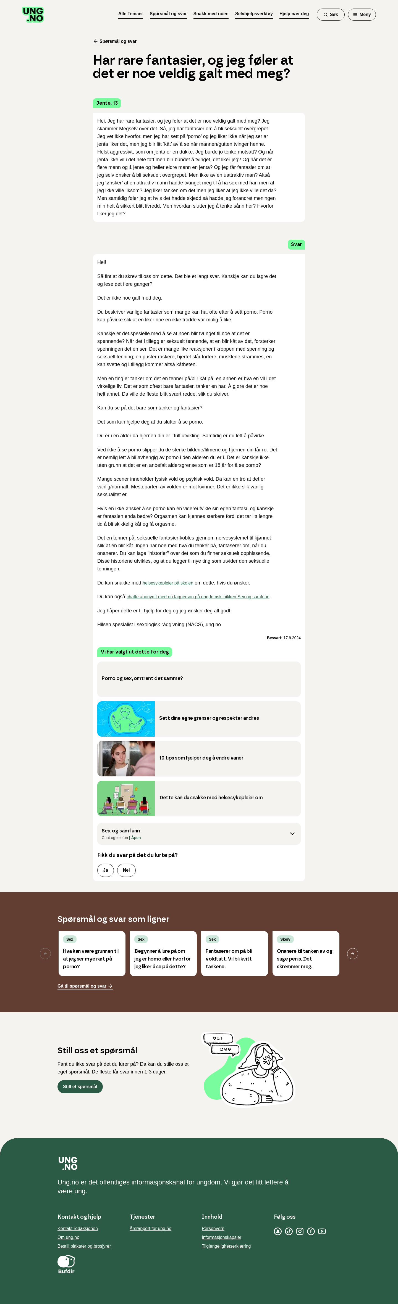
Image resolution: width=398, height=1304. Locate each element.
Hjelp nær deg (294, 13)
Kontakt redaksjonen (77, 1228)
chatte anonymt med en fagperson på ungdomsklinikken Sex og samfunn (198, 596)
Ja (105, 870)
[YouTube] (322, 1231)
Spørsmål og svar (168, 13)
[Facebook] (311, 1231)
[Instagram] (300, 1231)
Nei (126, 870)
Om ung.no (68, 1237)
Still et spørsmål (80, 1086)
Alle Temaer (130, 13)
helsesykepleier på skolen (168, 583)
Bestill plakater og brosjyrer (84, 1246)
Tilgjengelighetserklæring (226, 1246)
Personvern (213, 1228)
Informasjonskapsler (221, 1237)
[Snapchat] (278, 1231)
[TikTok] (289, 1231)
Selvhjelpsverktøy (254, 13)
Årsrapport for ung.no (150, 1228)
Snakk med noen (211, 13)
